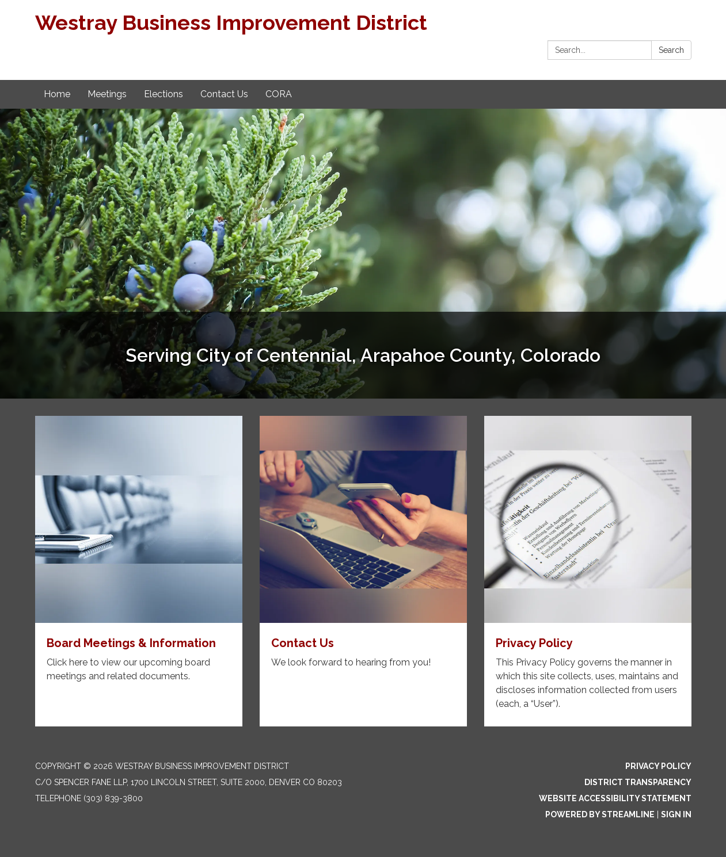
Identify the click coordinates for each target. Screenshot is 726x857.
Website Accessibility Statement (615, 798)
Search (671, 50)
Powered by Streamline (600, 814)
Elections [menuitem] (163, 94)
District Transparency (637, 782)
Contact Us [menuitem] (224, 94)
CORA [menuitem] (278, 94)
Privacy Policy (658, 766)
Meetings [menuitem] (107, 94)
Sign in (676, 814)
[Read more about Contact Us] (363, 571)
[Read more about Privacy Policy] (587, 571)
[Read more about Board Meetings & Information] (138, 571)
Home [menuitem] (57, 94)
